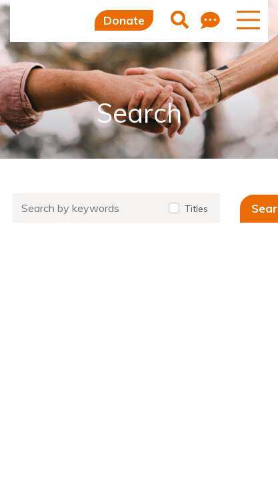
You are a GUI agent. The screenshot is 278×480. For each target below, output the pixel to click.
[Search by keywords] (87, 208)
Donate (124, 20)
